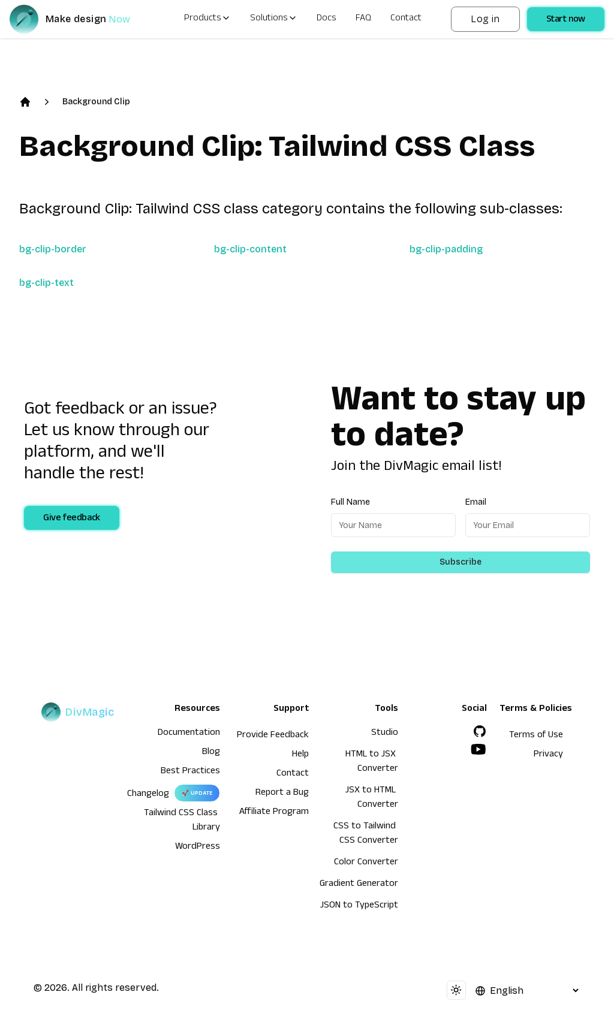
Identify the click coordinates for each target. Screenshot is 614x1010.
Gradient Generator (359, 885)
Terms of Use (536, 736)
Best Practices (190, 772)
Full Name (350, 502)
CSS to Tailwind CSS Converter (365, 834)
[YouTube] (478, 749)
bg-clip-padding (446, 249)
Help (300, 755)
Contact (406, 19)
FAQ (363, 19)
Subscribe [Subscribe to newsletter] (460, 562)
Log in (485, 19)
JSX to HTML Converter (371, 798)
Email (475, 502)
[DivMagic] (82, 19)
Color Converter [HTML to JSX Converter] (366, 863)
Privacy (548, 755)
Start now (565, 20)
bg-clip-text (46, 282)
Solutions (273, 19)
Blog (211, 753)
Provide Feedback (273, 736)
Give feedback (71, 519)
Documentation (189, 733)
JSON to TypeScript (359, 906)
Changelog (148, 795)
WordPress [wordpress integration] (197, 847)
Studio (384, 733)
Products (207, 19)
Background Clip (96, 102)
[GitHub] (479, 731)
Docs (326, 19)
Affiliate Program (274, 813)
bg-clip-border (52, 249)
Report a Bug (282, 793)
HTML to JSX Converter (371, 762)
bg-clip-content (250, 249)
